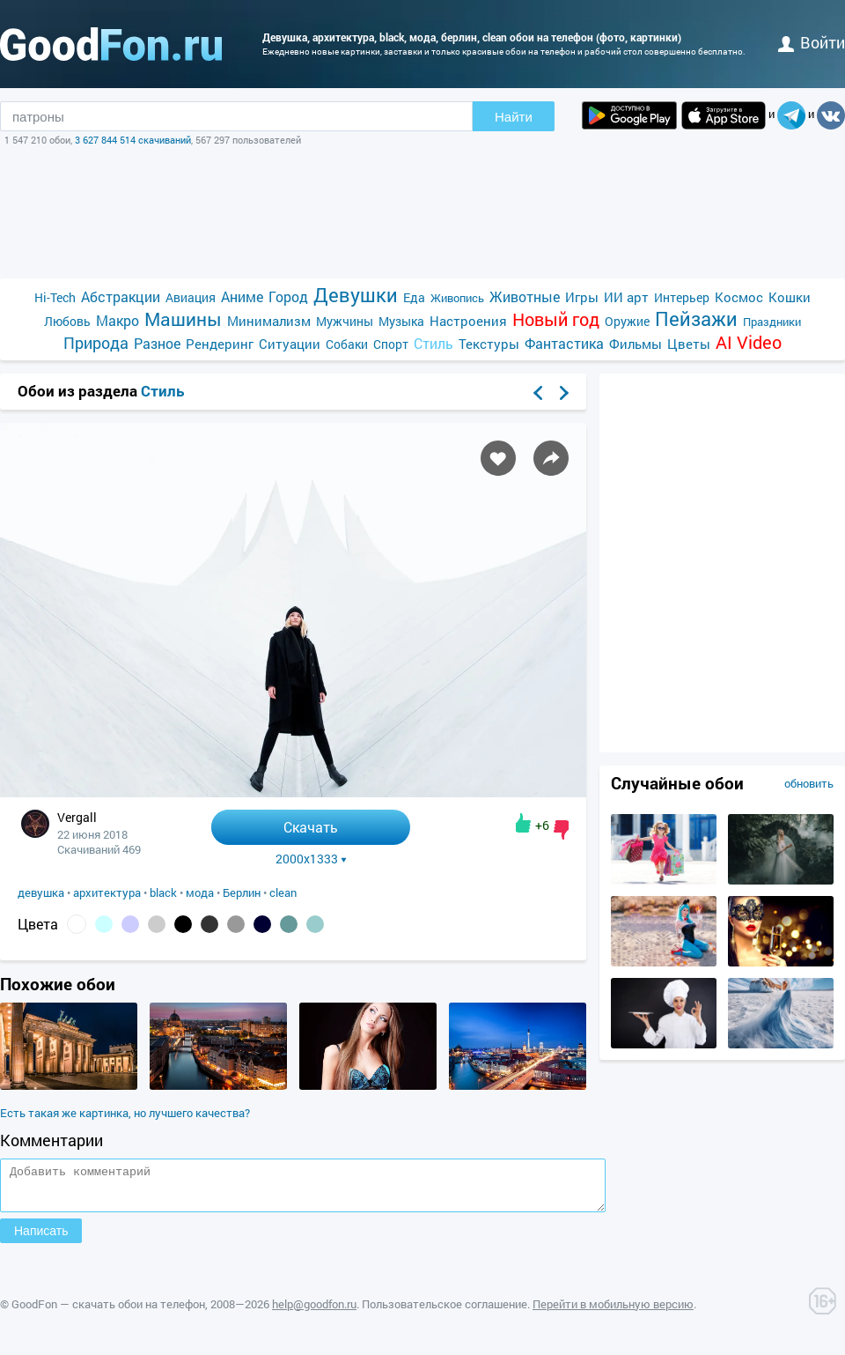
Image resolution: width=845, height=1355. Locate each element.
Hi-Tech (55, 297)
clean (283, 892)
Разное (157, 343)
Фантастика (564, 343)
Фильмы (635, 343)
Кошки (789, 297)
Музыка (401, 321)
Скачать (310, 827)
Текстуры (489, 343)
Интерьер (681, 297)
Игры (582, 297)
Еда (414, 297)
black (163, 892)
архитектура (107, 892)
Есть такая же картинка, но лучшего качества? (125, 1113)
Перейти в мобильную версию (613, 1312)
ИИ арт (626, 297)
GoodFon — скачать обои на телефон (108, 1312)
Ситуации (289, 343)
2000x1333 (311, 859)
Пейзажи (696, 318)
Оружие (627, 321)
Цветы (688, 343)
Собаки (347, 344)
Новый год (555, 319)
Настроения (468, 320)
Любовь (67, 321)
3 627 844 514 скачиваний (133, 139)
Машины (183, 319)
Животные (524, 296)
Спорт (390, 344)
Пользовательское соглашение (444, 1312)
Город (288, 296)
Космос (739, 297)
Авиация (190, 297)
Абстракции (120, 296)
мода (200, 892)
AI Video (749, 342)
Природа (96, 343)
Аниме (242, 296)
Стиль (433, 343)
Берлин (242, 892)
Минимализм (269, 320)
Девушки (355, 295)
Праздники (772, 321)
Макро (117, 320)
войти (811, 42)
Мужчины (344, 321)
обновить (809, 783)
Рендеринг (220, 343)
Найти (514, 116)
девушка (41, 892)
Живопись (457, 298)
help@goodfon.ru (314, 1312)
